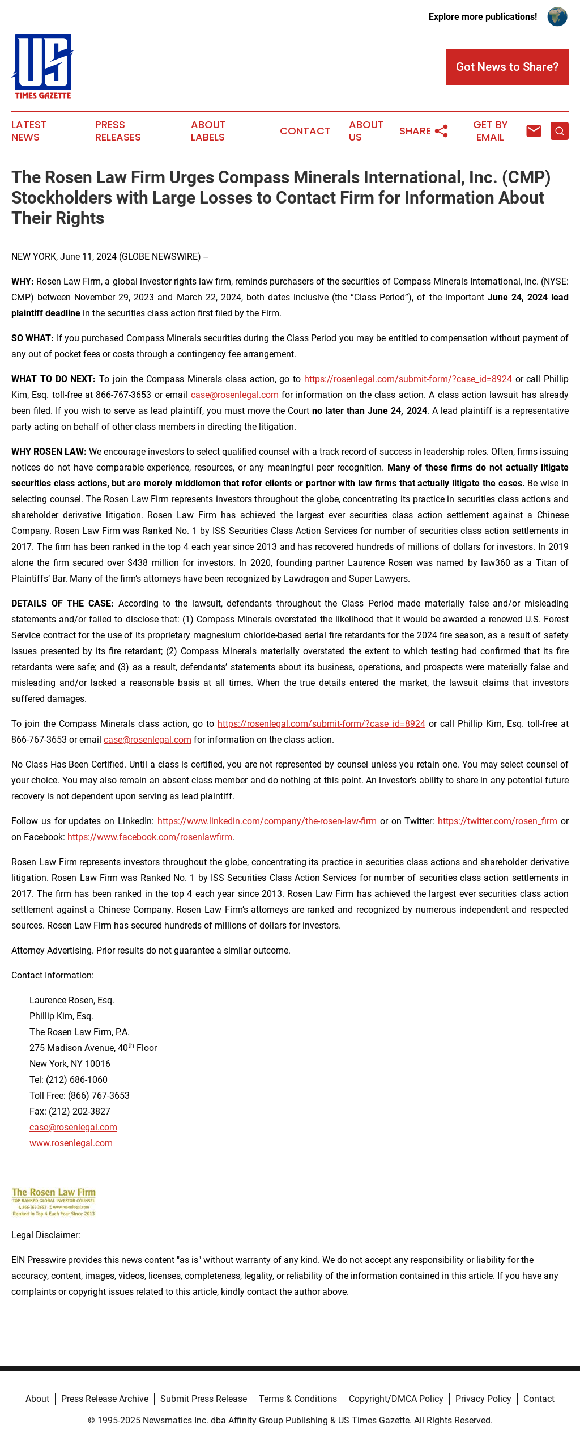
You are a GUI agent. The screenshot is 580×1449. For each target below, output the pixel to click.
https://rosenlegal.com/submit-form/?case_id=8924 (408, 379)
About (37, 1398)
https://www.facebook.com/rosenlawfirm (149, 837)
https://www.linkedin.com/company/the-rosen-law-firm (267, 821)
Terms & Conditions (298, 1398)
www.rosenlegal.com (71, 1143)
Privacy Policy (483, 1398)
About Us (366, 130)
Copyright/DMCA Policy (396, 1398)
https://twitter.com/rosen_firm (497, 821)
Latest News (29, 130)
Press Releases (118, 130)
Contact (305, 131)
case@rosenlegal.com (235, 394)
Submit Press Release (203, 1398)
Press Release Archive (104, 1398)
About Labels (208, 130)
